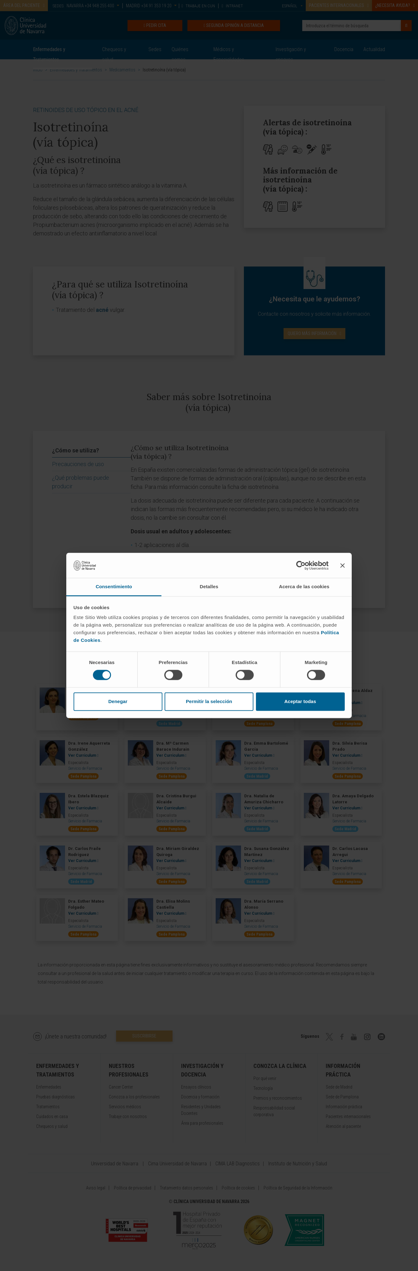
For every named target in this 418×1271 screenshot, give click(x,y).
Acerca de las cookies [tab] (304, 586)
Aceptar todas (300, 701)
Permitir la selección (209, 701)
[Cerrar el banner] (342, 565)
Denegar (117, 701)
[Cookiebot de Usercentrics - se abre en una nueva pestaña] (301, 565)
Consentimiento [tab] (114, 586)
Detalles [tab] (209, 586)
